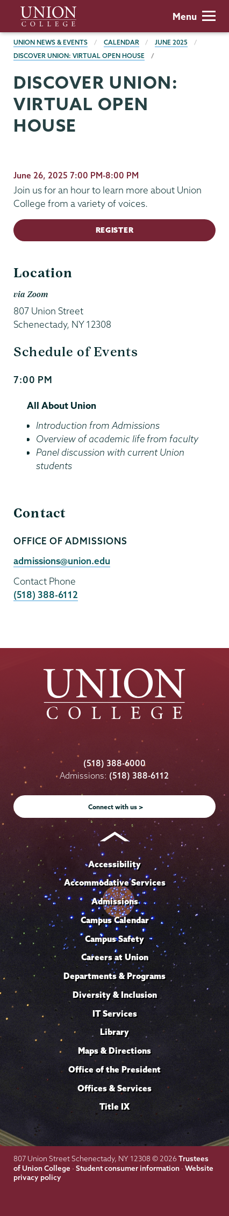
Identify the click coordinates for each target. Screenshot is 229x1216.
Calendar (121, 42)
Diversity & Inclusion (115, 994)
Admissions (114, 901)
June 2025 (171, 42)
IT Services (114, 1013)
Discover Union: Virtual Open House (79, 56)
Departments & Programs (114, 975)
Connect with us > (116, 807)
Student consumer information (128, 1168)
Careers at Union (114, 957)
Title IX (114, 1106)
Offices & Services (114, 1088)
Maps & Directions (114, 1050)
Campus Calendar (115, 920)
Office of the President (114, 1069)
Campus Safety (114, 938)
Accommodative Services (115, 882)
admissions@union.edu (61, 560)
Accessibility (114, 864)
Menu (194, 16)
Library (114, 1031)
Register (114, 230)
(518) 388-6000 (114, 763)
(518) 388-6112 (45, 594)
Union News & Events (50, 42)
